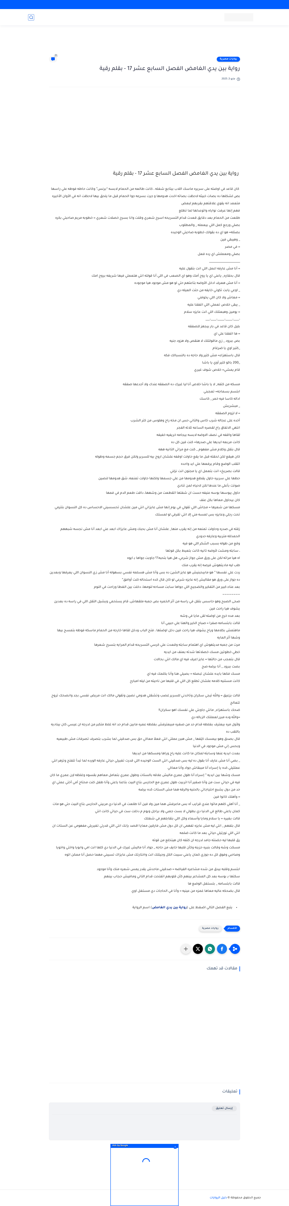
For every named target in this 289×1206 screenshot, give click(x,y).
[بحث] (31, 17)
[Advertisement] (144, 43)
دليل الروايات (218, 1198)
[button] (222, 949)
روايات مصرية (228, 59)
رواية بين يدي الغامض (169, 907)
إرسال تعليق (224, 1108)
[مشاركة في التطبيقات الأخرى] (186, 949)
